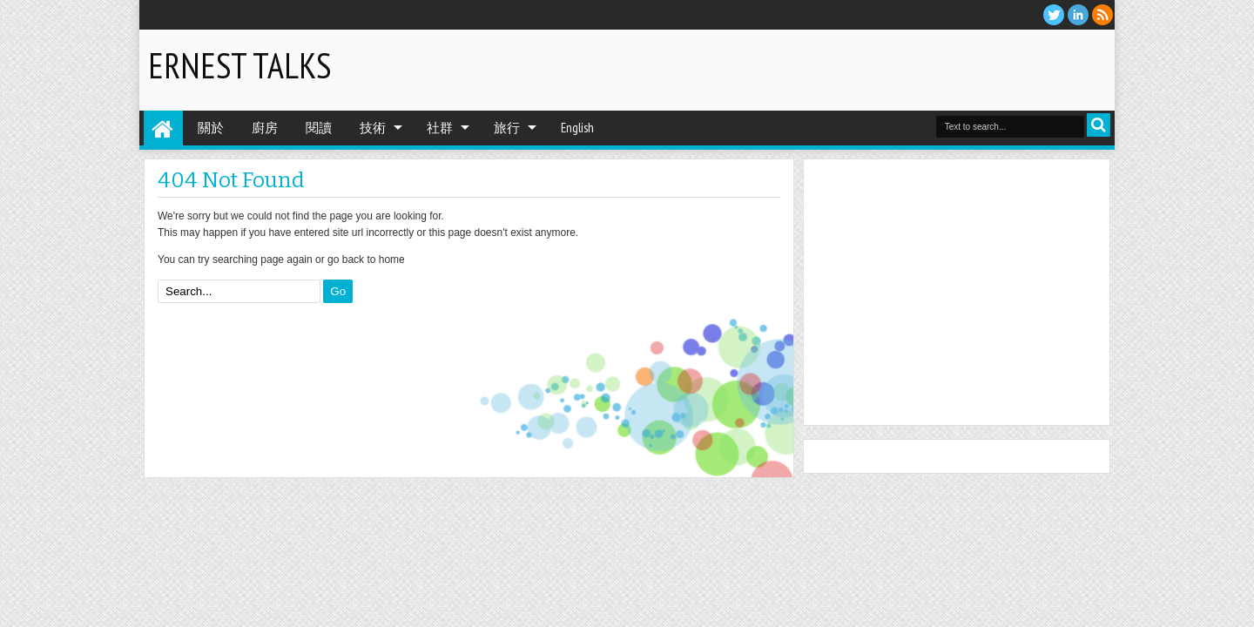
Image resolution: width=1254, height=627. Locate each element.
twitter (1053, 14)
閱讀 (319, 127)
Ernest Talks (239, 65)
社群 (440, 127)
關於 (211, 127)
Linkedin (1078, 14)
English (577, 127)
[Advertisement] (902, 69)
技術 (373, 127)
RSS (1102, 14)
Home (163, 128)
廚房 (265, 127)
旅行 (507, 127)
